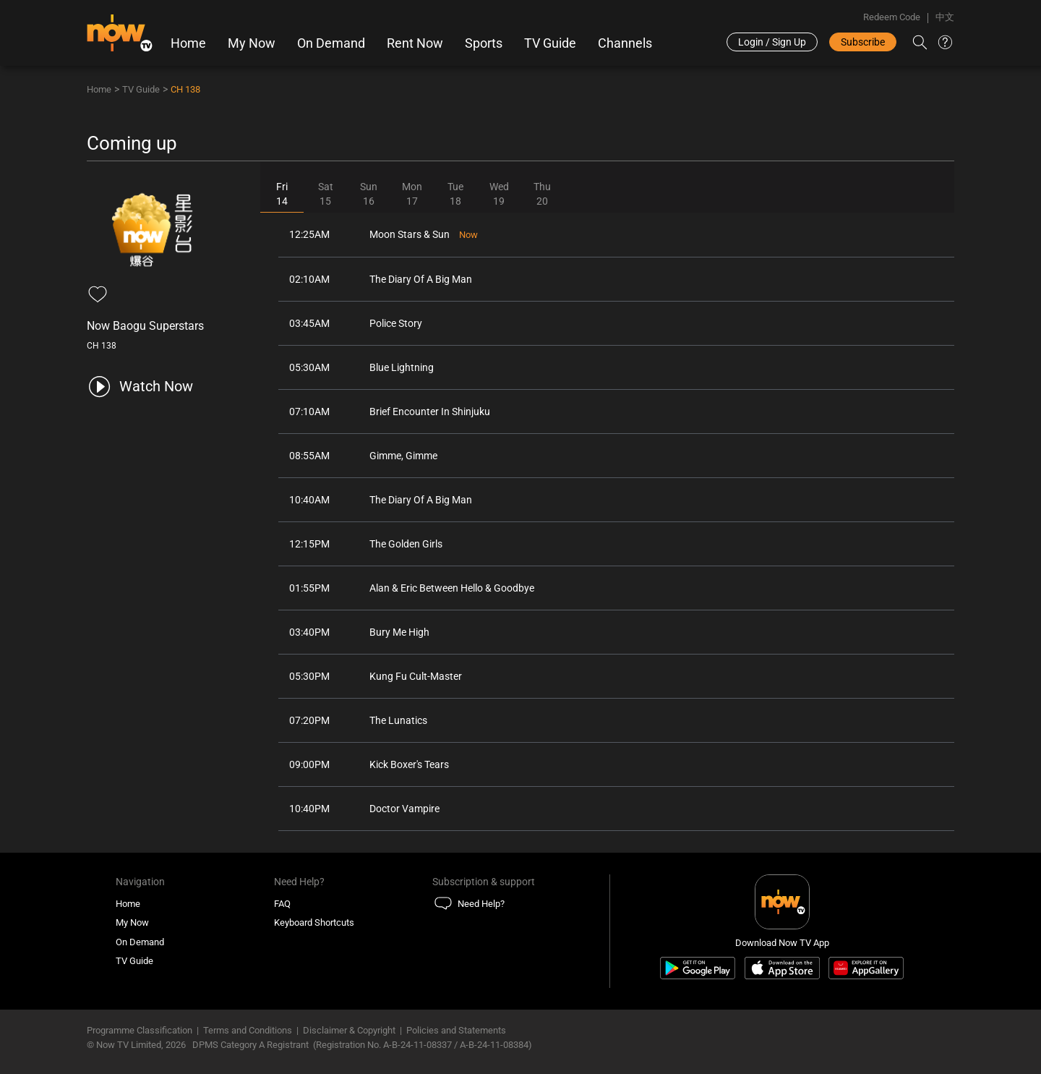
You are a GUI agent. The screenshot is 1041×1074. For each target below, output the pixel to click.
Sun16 (368, 194)
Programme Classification (139, 1030)
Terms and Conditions (247, 1030)
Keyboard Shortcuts (314, 922)
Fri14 (282, 194)
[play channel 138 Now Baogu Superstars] (140, 386)
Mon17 (412, 194)
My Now (251, 43)
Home (188, 43)
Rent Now (415, 43)
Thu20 (542, 194)
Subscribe (863, 42)
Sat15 (325, 194)
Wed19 (499, 194)
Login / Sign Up (772, 42)
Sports (483, 43)
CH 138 (185, 89)
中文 (944, 17)
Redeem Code (891, 17)
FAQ (282, 903)
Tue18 (455, 194)
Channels (625, 43)
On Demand (331, 43)
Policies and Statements (456, 1030)
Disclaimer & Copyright (349, 1030)
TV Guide (550, 43)
